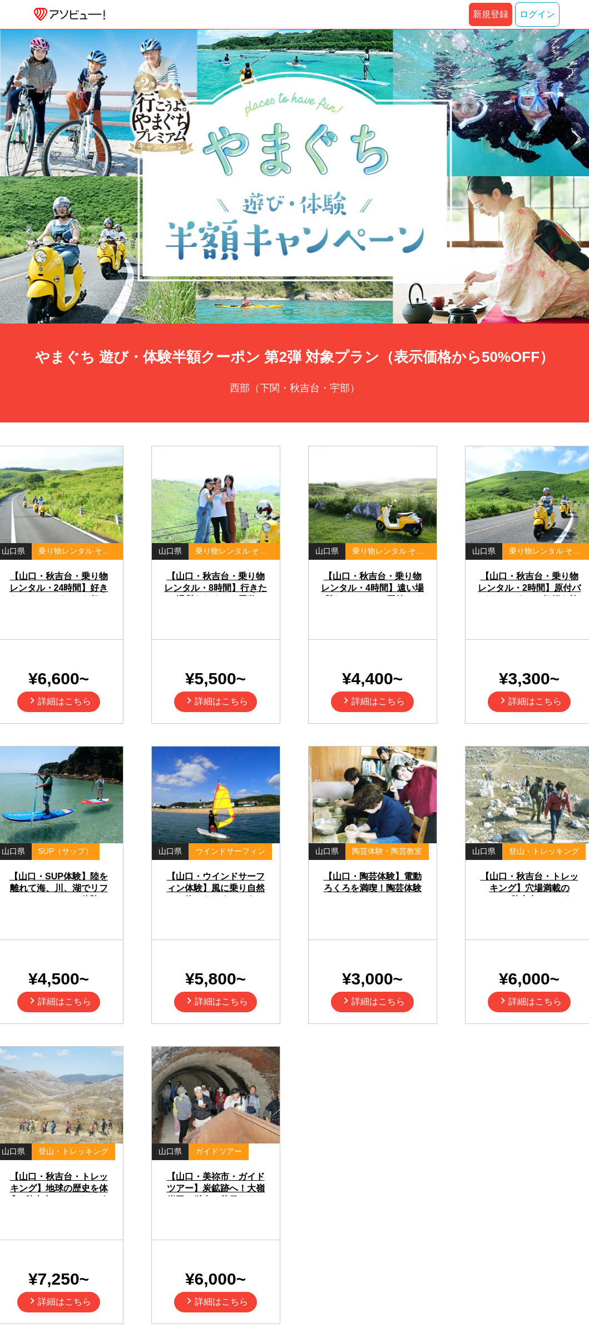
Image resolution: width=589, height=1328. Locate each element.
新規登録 (490, 14)
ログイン (537, 14)
